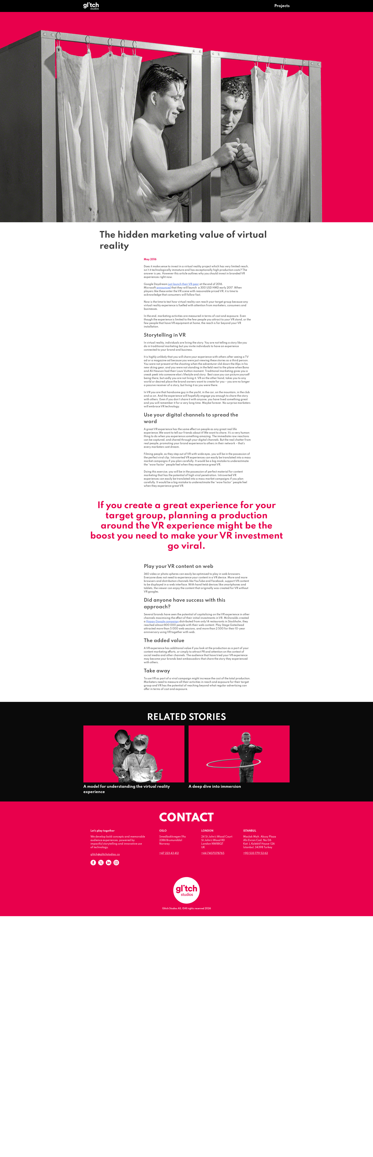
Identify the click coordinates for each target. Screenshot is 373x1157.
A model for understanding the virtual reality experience (133, 786)
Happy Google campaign (162, 621)
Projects (282, 6)
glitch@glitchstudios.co (105, 854)
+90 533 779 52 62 (255, 853)
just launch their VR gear (183, 284)
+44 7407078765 (212, 853)
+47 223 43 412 (169, 853)
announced (163, 287)
